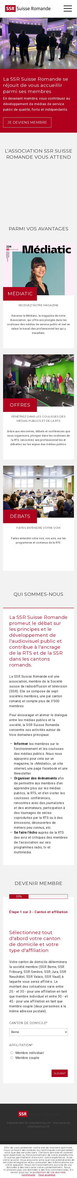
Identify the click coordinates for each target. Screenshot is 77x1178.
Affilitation (21, 1045)
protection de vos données (49, 1172)
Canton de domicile (28, 1023)
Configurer (29, 1174)
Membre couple (27, 1058)
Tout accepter (47, 1174)
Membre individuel (29, 1053)
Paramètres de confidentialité (29, 1123)
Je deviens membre (27, 122)
